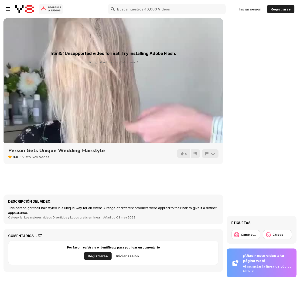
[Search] (113, 9)
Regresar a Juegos (54, 9)
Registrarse (281, 9)
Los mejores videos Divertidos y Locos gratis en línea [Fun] (62, 217)
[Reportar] (210, 153)
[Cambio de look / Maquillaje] (245, 234)
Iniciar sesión (250, 9)
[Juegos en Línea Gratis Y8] (24, 9)
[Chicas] (277, 234)
